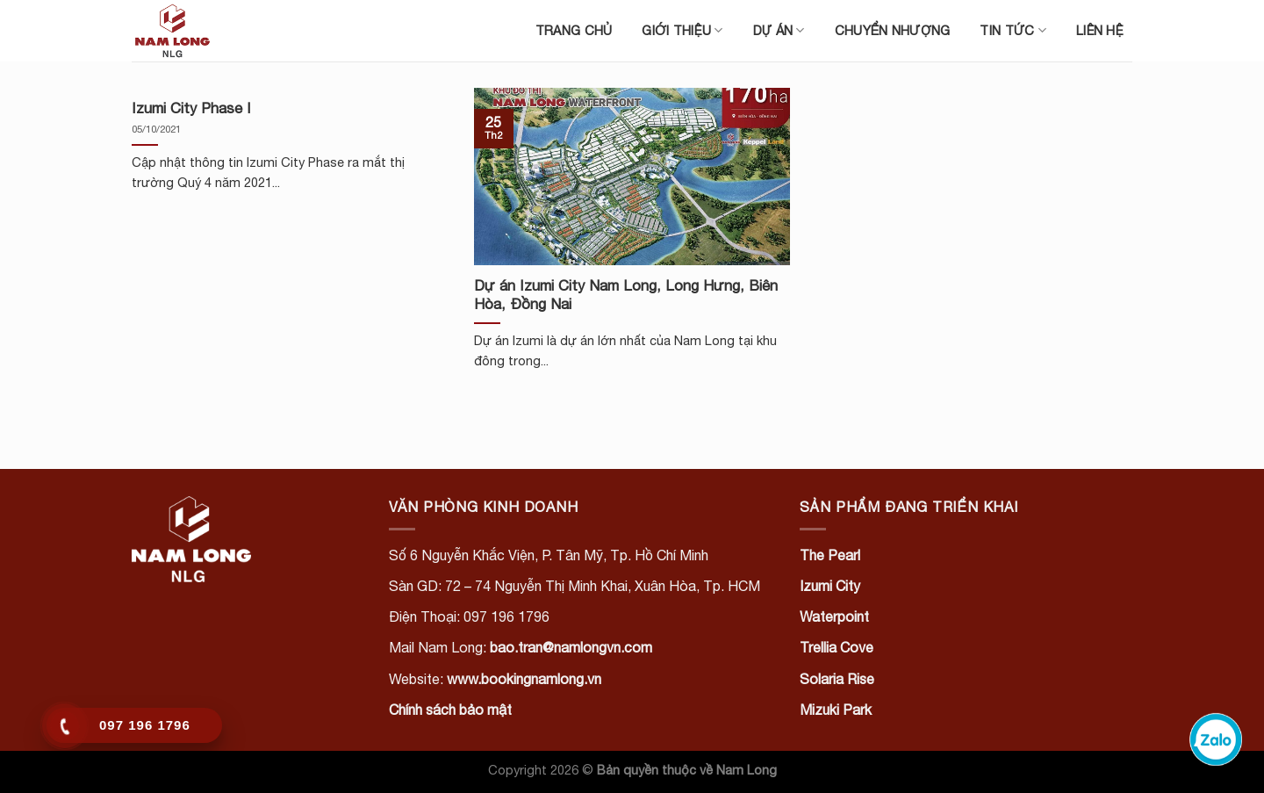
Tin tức (1013, 30)
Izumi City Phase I (191, 108)
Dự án (779, 30)
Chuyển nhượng (893, 30)
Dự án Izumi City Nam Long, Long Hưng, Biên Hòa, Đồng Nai (626, 295)
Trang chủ (574, 30)
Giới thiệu (682, 30)
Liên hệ (1100, 30)
